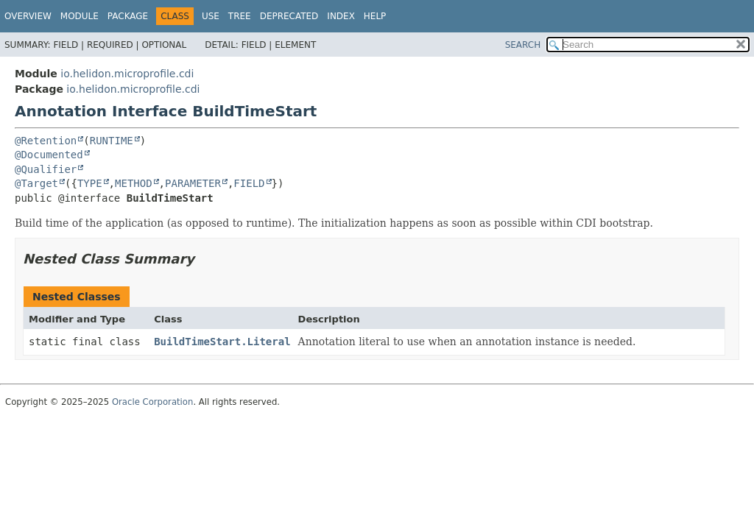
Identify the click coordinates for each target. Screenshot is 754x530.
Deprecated (289, 16)
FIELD (248, 183)
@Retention (46, 140)
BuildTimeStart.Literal (222, 341)
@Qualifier (46, 169)
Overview (28, 16)
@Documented (49, 154)
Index (341, 16)
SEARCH (523, 45)
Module (79, 16)
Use (210, 16)
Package (128, 16)
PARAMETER (193, 183)
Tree (239, 16)
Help (375, 16)
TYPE (89, 183)
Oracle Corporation (153, 402)
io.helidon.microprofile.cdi (127, 74)
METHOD (133, 183)
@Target (36, 183)
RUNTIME (111, 140)
